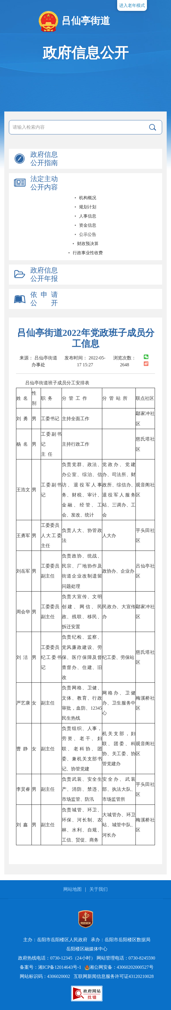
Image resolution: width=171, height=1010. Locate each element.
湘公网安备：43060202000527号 (119, 967)
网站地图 (72, 889)
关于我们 (98, 889)
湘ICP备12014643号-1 (59, 967)
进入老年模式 (132, 5)
